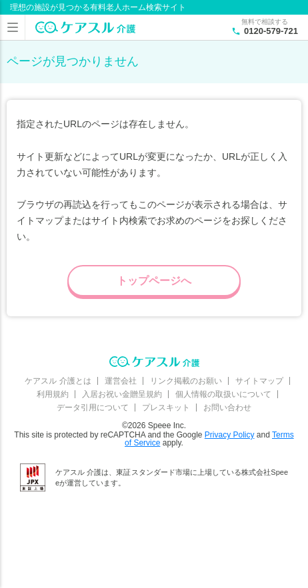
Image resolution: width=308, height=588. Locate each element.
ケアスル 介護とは (58, 381)
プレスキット (166, 407)
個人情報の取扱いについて (223, 394)
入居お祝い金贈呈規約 (122, 394)
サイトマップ (259, 381)
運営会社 (121, 381)
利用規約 (53, 394)
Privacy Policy (230, 435)
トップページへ (154, 280)
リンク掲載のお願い (186, 381)
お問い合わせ (227, 407)
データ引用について (93, 407)
